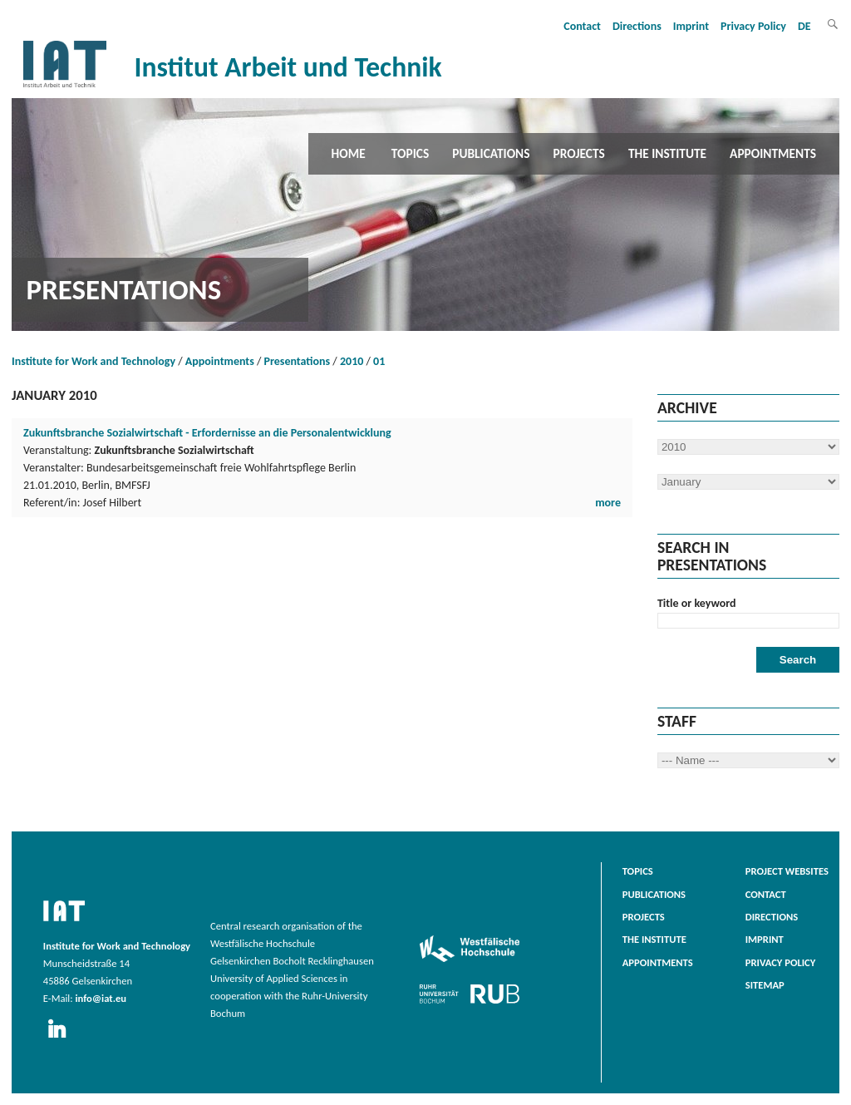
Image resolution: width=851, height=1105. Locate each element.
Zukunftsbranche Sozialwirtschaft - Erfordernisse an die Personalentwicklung (207, 433)
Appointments (773, 153)
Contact (582, 26)
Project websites (787, 871)
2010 (351, 361)
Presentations (297, 361)
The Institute (667, 153)
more (608, 503)
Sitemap (765, 985)
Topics (410, 153)
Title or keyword (696, 603)
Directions (637, 26)
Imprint (691, 26)
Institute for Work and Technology (93, 361)
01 (379, 361)
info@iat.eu (100, 998)
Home (349, 153)
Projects (579, 153)
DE (804, 26)
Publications (490, 153)
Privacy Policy (753, 26)
